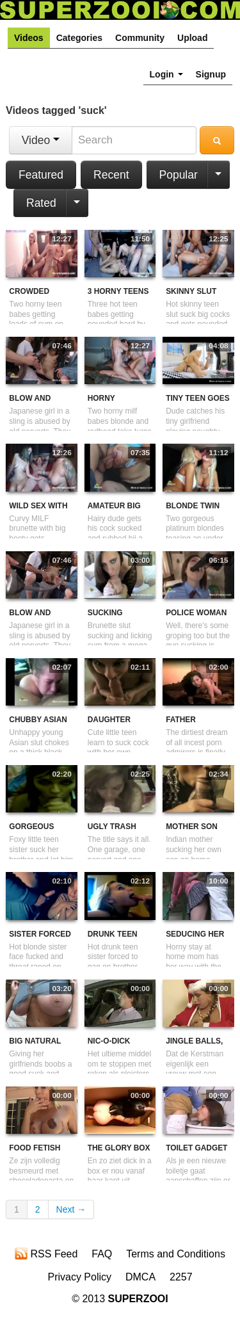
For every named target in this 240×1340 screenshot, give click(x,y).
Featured (41, 174)
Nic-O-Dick (109, 1041)
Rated (41, 203)
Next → (71, 1209)
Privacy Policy (79, 1276)
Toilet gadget (196, 1147)
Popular (178, 174)
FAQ (102, 1253)
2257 (181, 1276)
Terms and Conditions (175, 1253)
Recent (111, 174)
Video (41, 140)
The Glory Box (119, 1147)
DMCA (140, 1276)
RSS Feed (46, 1253)
